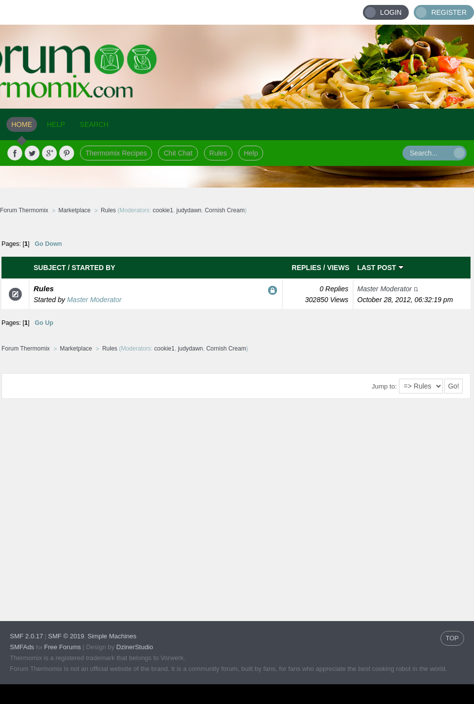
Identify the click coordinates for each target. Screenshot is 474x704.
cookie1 (163, 210)
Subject (50, 268)
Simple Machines (111, 636)
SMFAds (22, 647)
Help (251, 153)
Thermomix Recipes (116, 153)
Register (449, 12)
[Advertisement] (92, 508)
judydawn (188, 210)
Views (338, 268)
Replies (306, 268)
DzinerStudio (135, 647)
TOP (452, 638)
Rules (218, 153)
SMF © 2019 (66, 636)
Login (391, 12)
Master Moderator (94, 300)
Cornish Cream (225, 210)
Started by (93, 268)
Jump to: (384, 386)
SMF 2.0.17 (26, 636)
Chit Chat (177, 153)
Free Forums (62, 647)
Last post (380, 268)
